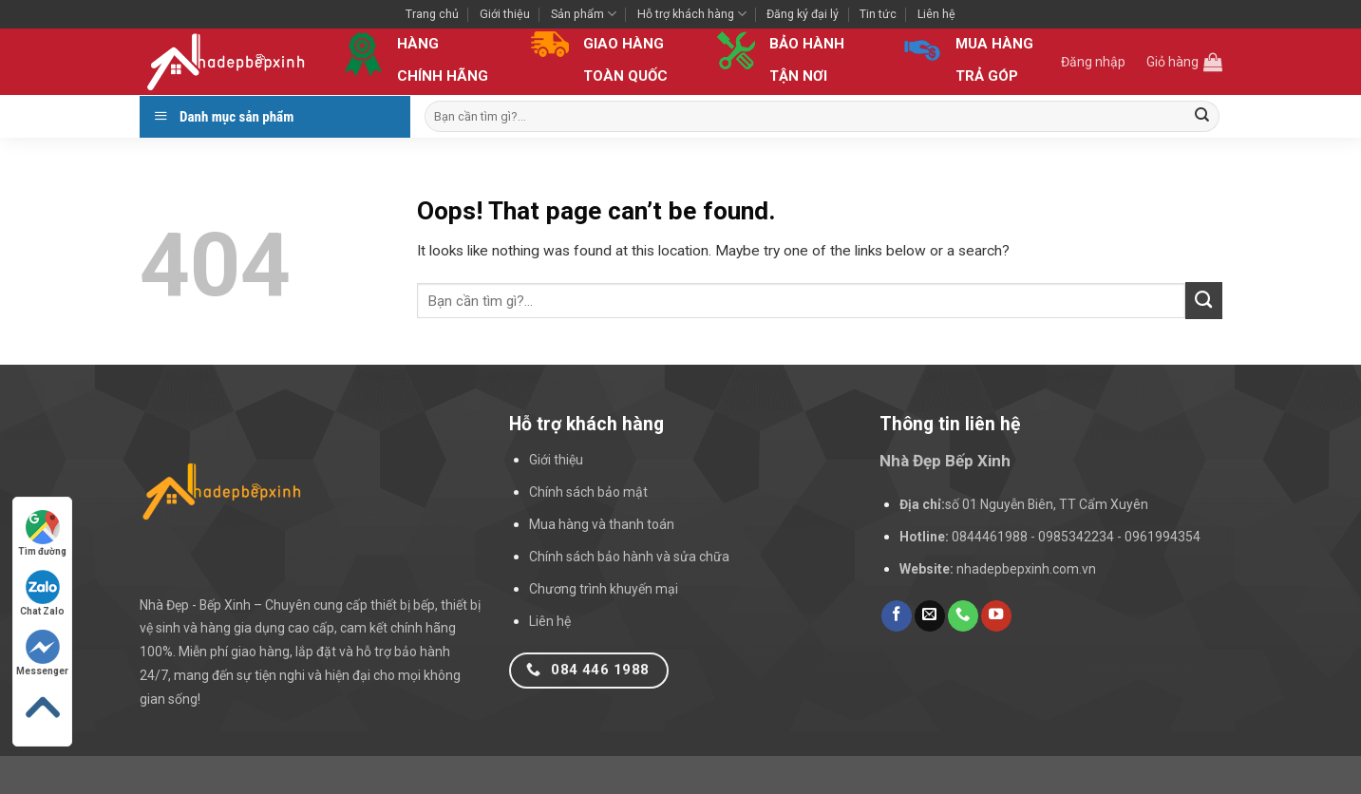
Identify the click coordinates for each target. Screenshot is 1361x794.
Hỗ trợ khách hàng (692, 14)
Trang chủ (432, 14)
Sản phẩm (583, 14)
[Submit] (1203, 116)
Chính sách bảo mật (588, 492)
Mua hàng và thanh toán (601, 524)
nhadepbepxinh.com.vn (1026, 569)
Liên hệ (936, 14)
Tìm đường (42, 533)
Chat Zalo (42, 593)
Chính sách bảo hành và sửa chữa (629, 556)
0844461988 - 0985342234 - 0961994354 (1076, 536)
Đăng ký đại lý (802, 14)
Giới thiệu (505, 14)
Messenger (42, 653)
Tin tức (878, 14)
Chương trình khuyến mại (603, 588)
